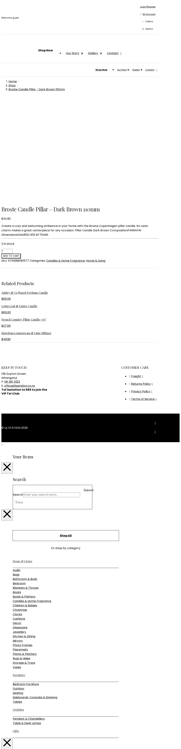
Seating (18, 590)
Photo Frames (22, 542)
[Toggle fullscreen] (6, 741)
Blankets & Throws (26, 485)
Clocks (17, 512)
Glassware (20, 525)
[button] (147, 21)
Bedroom (19, 481)
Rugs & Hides (21, 556)
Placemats (20, 547)
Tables (17, 599)
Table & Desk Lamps (27, 620)
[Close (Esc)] (13, 741)
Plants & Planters (25, 551)
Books (17, 490)
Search (18, 392)
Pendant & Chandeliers (29, 616)
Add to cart (11, 153)
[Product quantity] (7, 148)
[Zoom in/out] (2, 741)
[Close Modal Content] (7, 365)
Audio (16, 467)
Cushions (19, 516)
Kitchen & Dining (24, 534)
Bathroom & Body (25, 476)
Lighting (18, 607)
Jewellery (19, 529)
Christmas (20, 507)
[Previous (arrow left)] (2, 746)
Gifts (16, 628)
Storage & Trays (24, 560)
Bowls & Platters (24, 494)
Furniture (19, 572)
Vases (17, 564)
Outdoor (18, 586)
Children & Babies (25, 503)
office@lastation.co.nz (19, 283)
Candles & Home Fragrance (65, 158)
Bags (16, 472)
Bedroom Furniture (26, 581)
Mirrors (18, 538)
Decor (17, 520)
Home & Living (95, 158)
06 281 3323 (12, 279)
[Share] (9, 741)
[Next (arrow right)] (6, 746)
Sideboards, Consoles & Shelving (35, 595)
